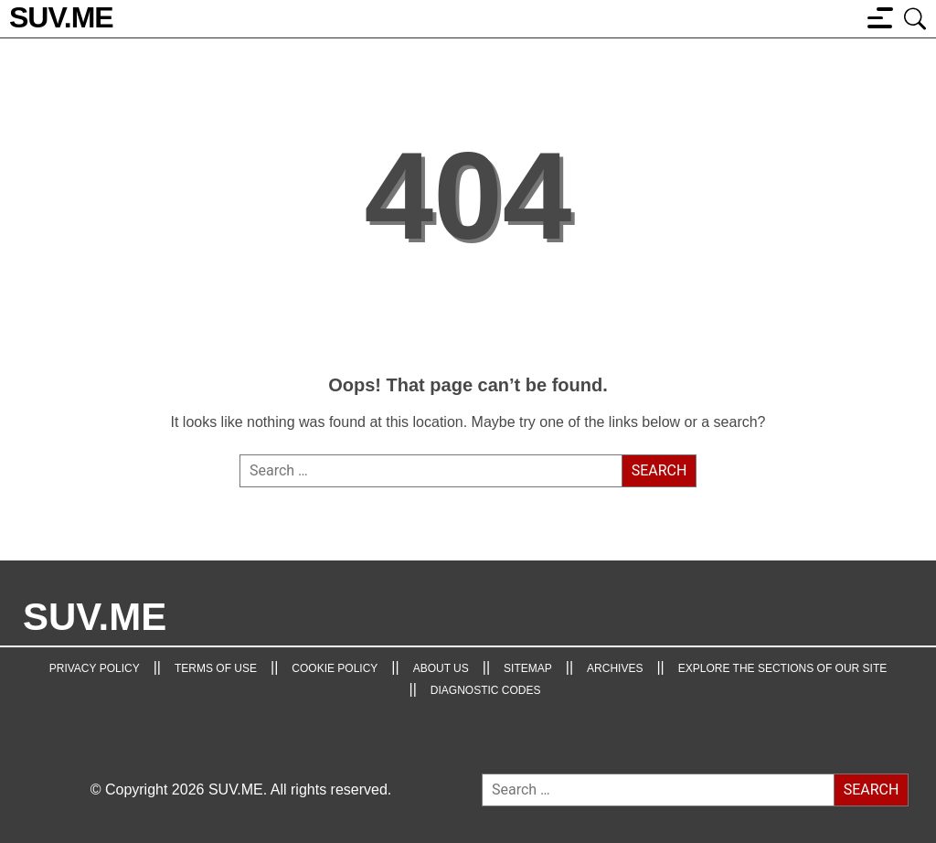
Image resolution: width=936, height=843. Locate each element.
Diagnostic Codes (486, 690)
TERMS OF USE (216, 668)
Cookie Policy (335, 668)
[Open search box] (915, 17)
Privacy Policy (94, 668)
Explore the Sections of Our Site (783, 668)
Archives (615, 668)
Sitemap (528, 668)
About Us (441, 668)
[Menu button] (880, 17)
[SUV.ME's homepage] (61, 19)
